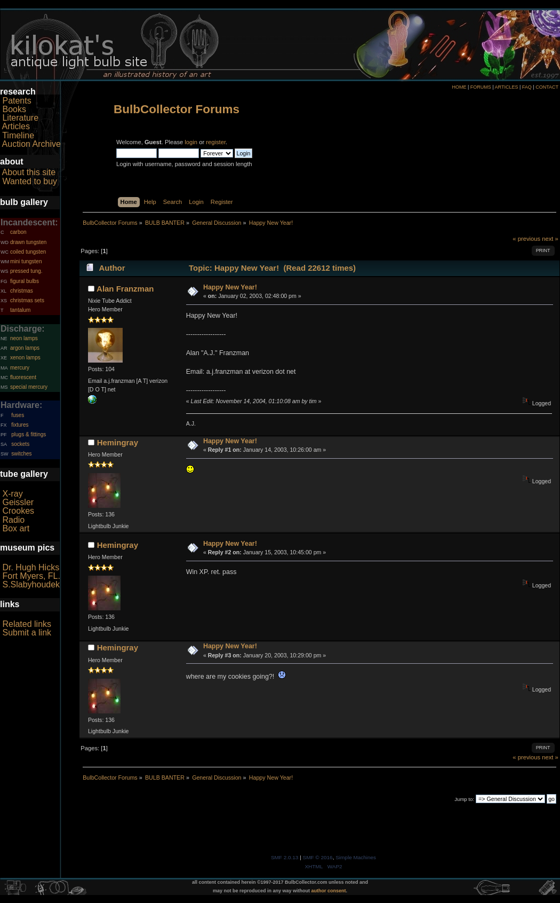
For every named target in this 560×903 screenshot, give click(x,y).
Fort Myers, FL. (31, 575)
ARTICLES (506, 87)
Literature (20, 117)
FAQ (527, 87)
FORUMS (480, 87)
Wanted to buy (29, 181)
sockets (20, 444)
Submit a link (26, 632)
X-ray (12, 493)
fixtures (19, 425)
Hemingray (117, 442)
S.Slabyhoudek (31, 584)
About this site (29, 172)
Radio (13, 519)
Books (14, 109)
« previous (526, 238)
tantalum (20, 310)
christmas (21, 291)
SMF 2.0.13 (285, 857)
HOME (459, 87)
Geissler (18, 502)
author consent (328, 890)
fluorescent (23, 377)
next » (550, 238)
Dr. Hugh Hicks (30, 567)
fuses (17, 415)
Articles (16, 126)
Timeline (18, 135)
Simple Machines (355, 857)
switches (21, 454)
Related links (26, 624)
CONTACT (546, 87)
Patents (16, 100)
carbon (18, 232)
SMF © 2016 (318, 857)
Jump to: (464, 799)
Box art (15, 528)
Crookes (18, 510)
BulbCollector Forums (176, 109)
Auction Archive (31, 143)
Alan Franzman (125, 288)
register (216, 142)
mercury (19, 368)
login (191, 142)
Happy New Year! (230, 287)
